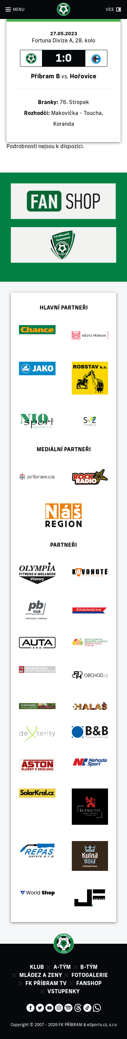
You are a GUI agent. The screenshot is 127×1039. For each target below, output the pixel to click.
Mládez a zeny (40, 975)
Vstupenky (63, 991)
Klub (37, 966)
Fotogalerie (89, 975)
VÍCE (110, 9)
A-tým (62, 966)
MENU (18, 9)
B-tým (89, 966)
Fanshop (89, 983)
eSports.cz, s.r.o (102, 1024)
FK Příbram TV (46, 983)
